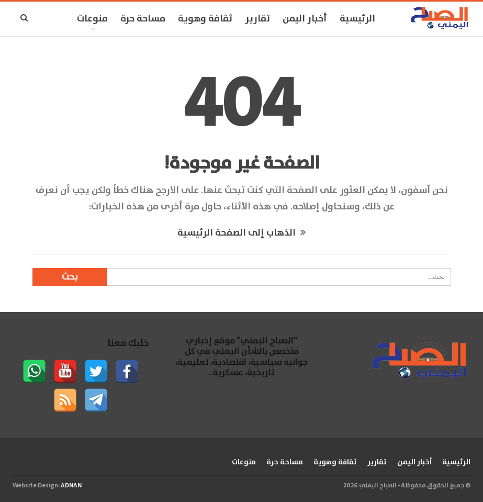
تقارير (257, 19)
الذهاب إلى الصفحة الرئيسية (241, 233)
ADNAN (71, 485)
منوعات (92, 19)
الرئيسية (357, 19)
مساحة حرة (142, 19)
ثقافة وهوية (205, 19)
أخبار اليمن (305, 19)
